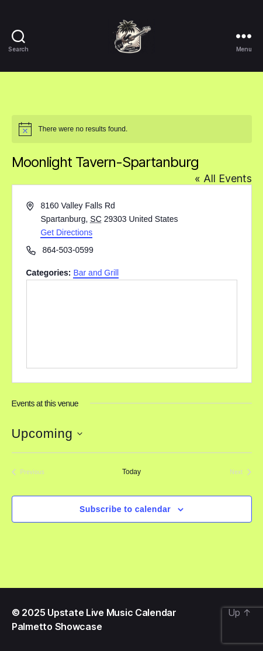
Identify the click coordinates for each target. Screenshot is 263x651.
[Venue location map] (132, 324)
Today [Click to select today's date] (131, 472)
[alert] (132, 129)
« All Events (223, 178)
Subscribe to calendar (125, 509)
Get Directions (66, 232)
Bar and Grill (96, 272)
